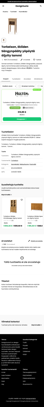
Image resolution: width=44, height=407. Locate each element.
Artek (3, 372)
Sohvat (25, 348)
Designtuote (22, 6)
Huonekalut (23, 12)
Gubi (3, 381)
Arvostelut (27, 79)
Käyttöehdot (27, 375)
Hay (2, 384)
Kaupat (6, 79)
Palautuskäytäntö (29, 378)
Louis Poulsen (6, 375)
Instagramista (31, 398)
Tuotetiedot (16, 79)
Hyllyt (25, 354)
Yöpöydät (32, 164)
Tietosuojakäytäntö (29, 372)
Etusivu (5, 12)
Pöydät (25, 345)
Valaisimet (26, 351)
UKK (24, 381)
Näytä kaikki (7, 195)
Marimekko (5, 378)
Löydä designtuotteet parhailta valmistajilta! (22, 1)
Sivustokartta (27, 384)
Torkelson (14, 161)
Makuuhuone (24, 164)
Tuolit (25, 342)
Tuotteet (13, 12)
